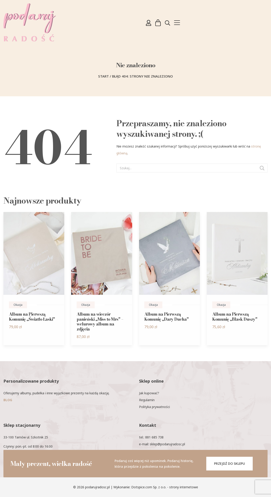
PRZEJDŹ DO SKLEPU (229, 463)
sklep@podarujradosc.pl (167, 444)
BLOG (7, 400)
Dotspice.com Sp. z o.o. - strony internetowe (164, 487)
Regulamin (147, 400)
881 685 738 (154, 437)
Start (103, 76)
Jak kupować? (149, 393)
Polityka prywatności (154, 407)
